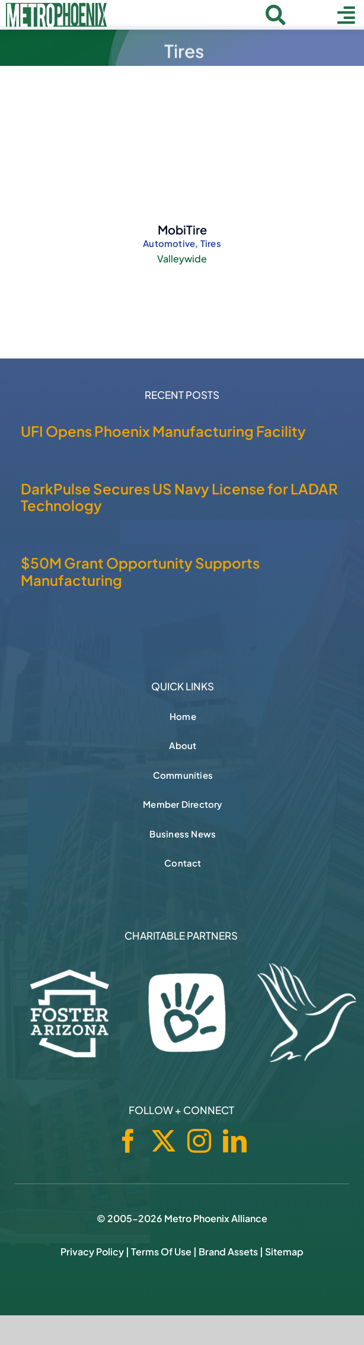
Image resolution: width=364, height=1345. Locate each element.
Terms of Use (161, 1251)
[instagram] (199, 1141)
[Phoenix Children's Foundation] (187, 1009)
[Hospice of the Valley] (306, 1012)
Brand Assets (228, 1251)
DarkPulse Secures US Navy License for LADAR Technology (179, 497)
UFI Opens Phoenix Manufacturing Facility (163, 431)
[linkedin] (235, 1141)
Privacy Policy (92, 1251)
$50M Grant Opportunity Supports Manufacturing (140, 571)
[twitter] (163, 1141)
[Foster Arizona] (70, 1011)
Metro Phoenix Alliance (215, 1218)
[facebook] (128, 1141)
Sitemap (284, 1251)
